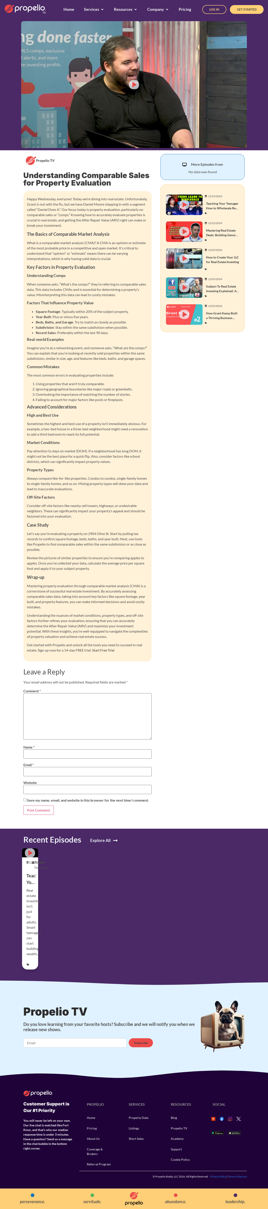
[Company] (158, 9)
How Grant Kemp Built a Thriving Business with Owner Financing (221, 317)
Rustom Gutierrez (40, 864)
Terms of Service (237, 1176)
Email (28, 765)
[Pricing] (185, 9)
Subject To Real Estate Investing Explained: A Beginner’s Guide (221, 290)
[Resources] (126, 9)
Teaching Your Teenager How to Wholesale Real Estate (222, 208)
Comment (32, 691)
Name (29, 747)
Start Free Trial (103, 650)
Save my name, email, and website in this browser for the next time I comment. (88, 800)
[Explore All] (115, 840)
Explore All (100, 840)
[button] (134, 84)
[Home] (68, 9)
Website (30, 782)
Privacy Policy (218, 1176)
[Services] (94, 9)
